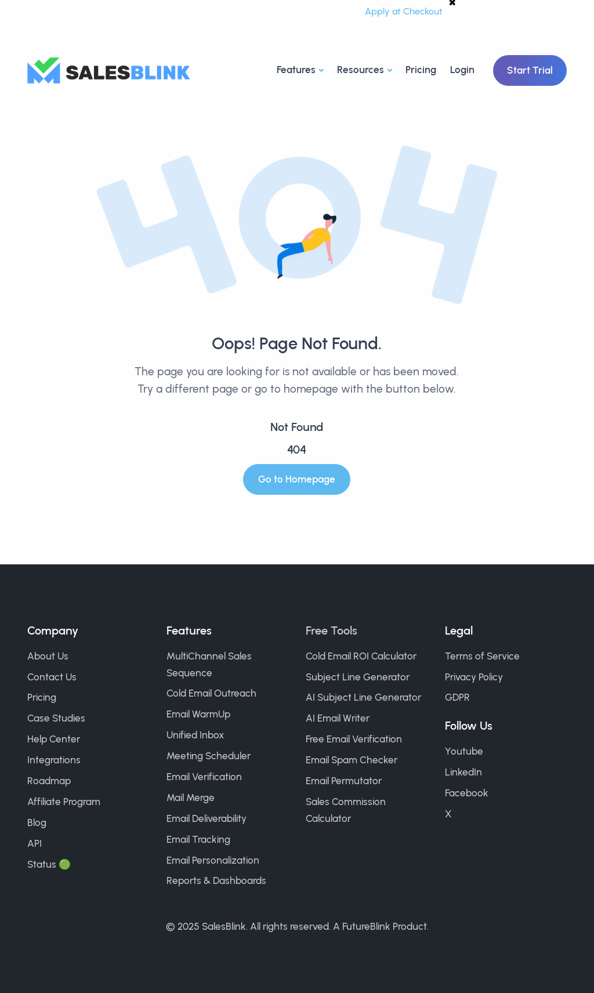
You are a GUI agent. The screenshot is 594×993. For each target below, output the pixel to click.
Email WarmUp (198, 714)
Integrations (54, 760)
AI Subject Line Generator (363, 697)
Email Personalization (212, 860)
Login (462, 69)
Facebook (466, 793)
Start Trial (530, 70)
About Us (47, 656)
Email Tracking (198, 839)
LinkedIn (463, 772)
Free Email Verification (354, 739)
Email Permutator (344, 781)
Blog (36, 822)
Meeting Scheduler (208, 756)
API (34, 843)
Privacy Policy (474, 677)
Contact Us (52, 677)
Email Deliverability (206, 818)
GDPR (457, 697)
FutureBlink (366, 926)
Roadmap (49, 781)
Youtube (464, 751)
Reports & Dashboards (216, 880)
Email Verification (204, 776)
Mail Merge (190, 797)
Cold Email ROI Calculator (361, 656)
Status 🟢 (49, 864)
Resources (360, 69)
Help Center (53, 739)
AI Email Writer (338, 718)
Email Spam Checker (351, 760)
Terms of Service (482, 656)
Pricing (420, 69)
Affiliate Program (63, 801)
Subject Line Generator (358, 677)
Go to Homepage (296, 479)
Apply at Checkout (404, 11)
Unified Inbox (195, 735)
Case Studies (56, 718)
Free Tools (331, 630)
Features (296, 69)
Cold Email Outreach (211, 693)
